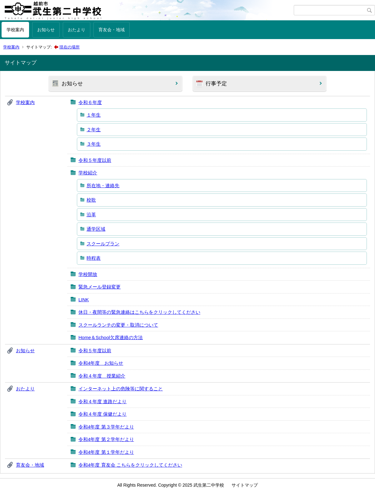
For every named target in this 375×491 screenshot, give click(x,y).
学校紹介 (87, 172)
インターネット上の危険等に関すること (120, 388)
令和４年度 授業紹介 (101, 375)
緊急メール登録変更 (99, 286)
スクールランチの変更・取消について (118, 325)
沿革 (91, 214)
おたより (76, 29)
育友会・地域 (111, 29)
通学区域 (96, 229)
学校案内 (15, 29)
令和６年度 (90, 102)
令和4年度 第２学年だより (106, 439)
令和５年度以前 (94, 160)
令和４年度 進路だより (102, 401)
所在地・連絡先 (103, 185)
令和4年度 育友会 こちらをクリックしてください (130, 465)
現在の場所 (69, 47)
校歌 (91, 200)
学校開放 (87, 274)
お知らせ (46, 29)
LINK (83, 299)
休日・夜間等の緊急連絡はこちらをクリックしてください (139, 312)
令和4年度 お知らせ (100, 363)
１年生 (94, 115)
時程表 (94, 258)
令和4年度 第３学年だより (106, 426)
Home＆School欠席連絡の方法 (110, 337)
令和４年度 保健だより (102, 414)
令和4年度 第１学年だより (106, 452)
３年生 (94, 144)
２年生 (94, 129)
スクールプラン (103, 243)
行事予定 (216, 84)
